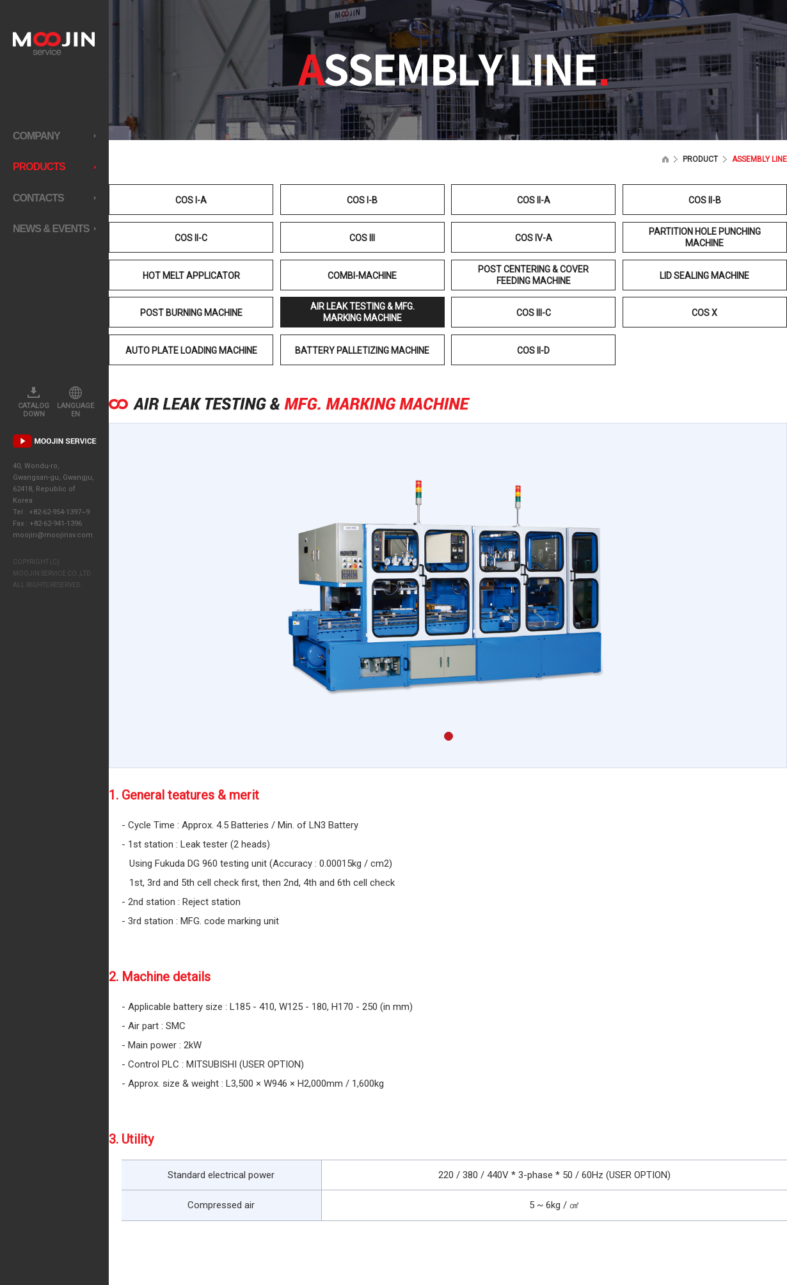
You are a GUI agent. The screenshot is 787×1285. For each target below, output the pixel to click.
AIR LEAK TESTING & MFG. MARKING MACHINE (362, 312)
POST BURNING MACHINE (191, 313)
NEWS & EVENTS (54, 228)
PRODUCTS (54, 166)
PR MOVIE (55, 441)
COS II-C (191, 238)
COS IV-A (533, 238)
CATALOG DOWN (33, 402)
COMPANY (54, 135)
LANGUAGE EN (75, 402)
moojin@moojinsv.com (53, 535)
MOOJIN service (54, 43)
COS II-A (533, 200)
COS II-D (533, 350)
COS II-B (704, 200)
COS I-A (191, 200)
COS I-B (362, 200)
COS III (362, 238)
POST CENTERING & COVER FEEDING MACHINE (533, 275)
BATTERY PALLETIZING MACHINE (362, 350)
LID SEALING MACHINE (704, 276)
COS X (704, 313)
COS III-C (533, 313)
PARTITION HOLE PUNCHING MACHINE (705, 237)
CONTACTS (54, 198)
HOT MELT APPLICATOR (191, 276)
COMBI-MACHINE (362, 276)
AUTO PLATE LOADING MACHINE (191, 350)
